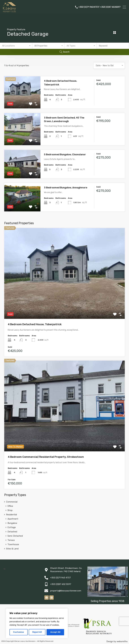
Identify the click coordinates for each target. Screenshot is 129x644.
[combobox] (16, 46)
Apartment (12, 519)
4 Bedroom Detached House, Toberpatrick (35, 324)
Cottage (11, 527)
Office (10, 506)
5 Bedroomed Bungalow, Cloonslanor (65, 154)
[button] (4, 569)
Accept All (55, 632)
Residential (11, 514)
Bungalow (12, 523)
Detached (12, 531)
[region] (37, 623)
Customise (18, 632)
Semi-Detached (15, 536)
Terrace (11, 540)
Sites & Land (12, 548)
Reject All (37, 632)
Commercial (11, 502)
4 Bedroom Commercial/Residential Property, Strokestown (46, 456)
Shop (10, 510)
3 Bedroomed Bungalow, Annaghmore (65, 187)
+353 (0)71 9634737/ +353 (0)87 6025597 (99, 7)
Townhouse (13, 544)
